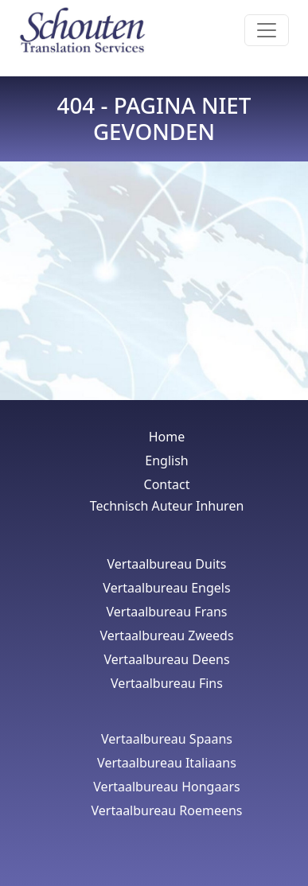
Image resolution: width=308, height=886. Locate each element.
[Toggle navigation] (266, 30)
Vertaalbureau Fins (167, 683)
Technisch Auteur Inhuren (167, 506)
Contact (167, 484)
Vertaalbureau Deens (166, 659)
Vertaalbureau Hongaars (166, 786)
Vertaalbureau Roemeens (166, 810)
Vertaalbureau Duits (167, 564)
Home (167, 436)
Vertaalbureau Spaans (166, 739)
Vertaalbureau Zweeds (166, 635)
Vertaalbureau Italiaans (166, 762)
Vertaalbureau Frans (167, 611)
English (166, 460)
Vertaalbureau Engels (166, 587)
